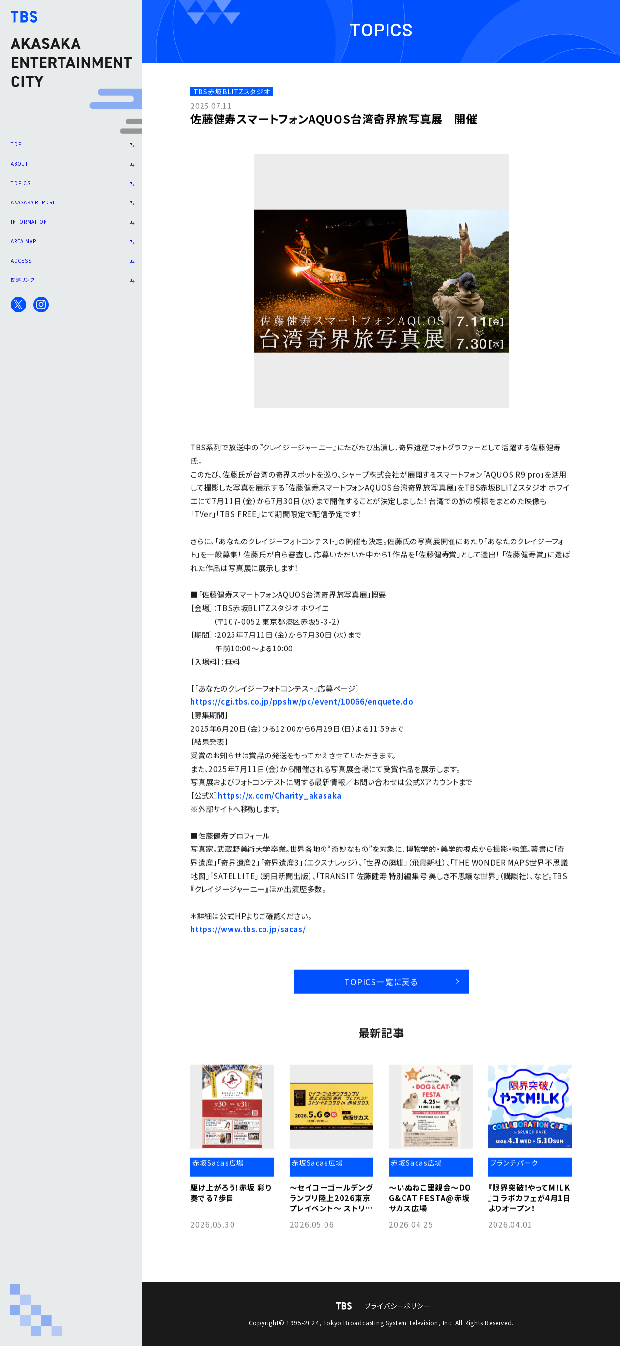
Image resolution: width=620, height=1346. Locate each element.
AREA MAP (71, 262)
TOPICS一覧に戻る (376, 980)
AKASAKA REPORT (71, 216)
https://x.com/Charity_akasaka (279, 796)
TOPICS (71, 192)
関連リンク (71, 308)
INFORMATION (71, 239)
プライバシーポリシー (398, 1306)
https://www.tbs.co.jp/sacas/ (248, 931)
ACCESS (71, 285)
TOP (71, 146)
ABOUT (71, 169)
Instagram (41, 335)
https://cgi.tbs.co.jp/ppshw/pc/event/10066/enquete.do (301, 703)
